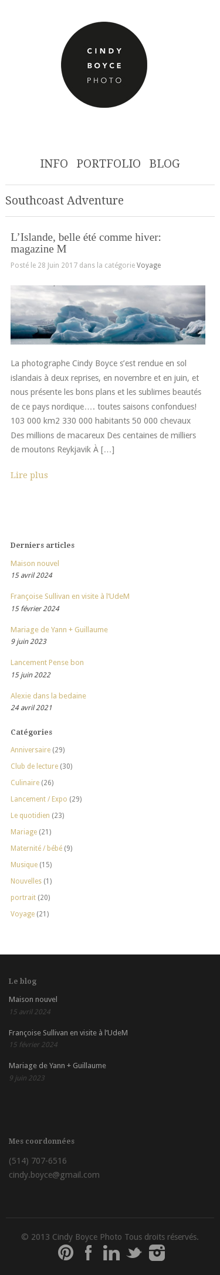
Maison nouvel (35, 563)
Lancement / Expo (39, 799)
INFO (54, 164)
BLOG (164, 164)
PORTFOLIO (108, 164)
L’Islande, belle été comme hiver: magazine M (86, 242)
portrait (23, 898)
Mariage (24, 832)
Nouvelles (26, 881)
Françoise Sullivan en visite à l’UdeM (70, 596)
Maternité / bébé (36, 848)
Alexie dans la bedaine (48, 695)
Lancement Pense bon (47, 662)
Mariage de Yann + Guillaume (59, 629)
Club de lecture (34, 766)
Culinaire (25, 783)
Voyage (149, 265)
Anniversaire (30, 750)
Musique (24, 865)
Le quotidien (30, 816)
